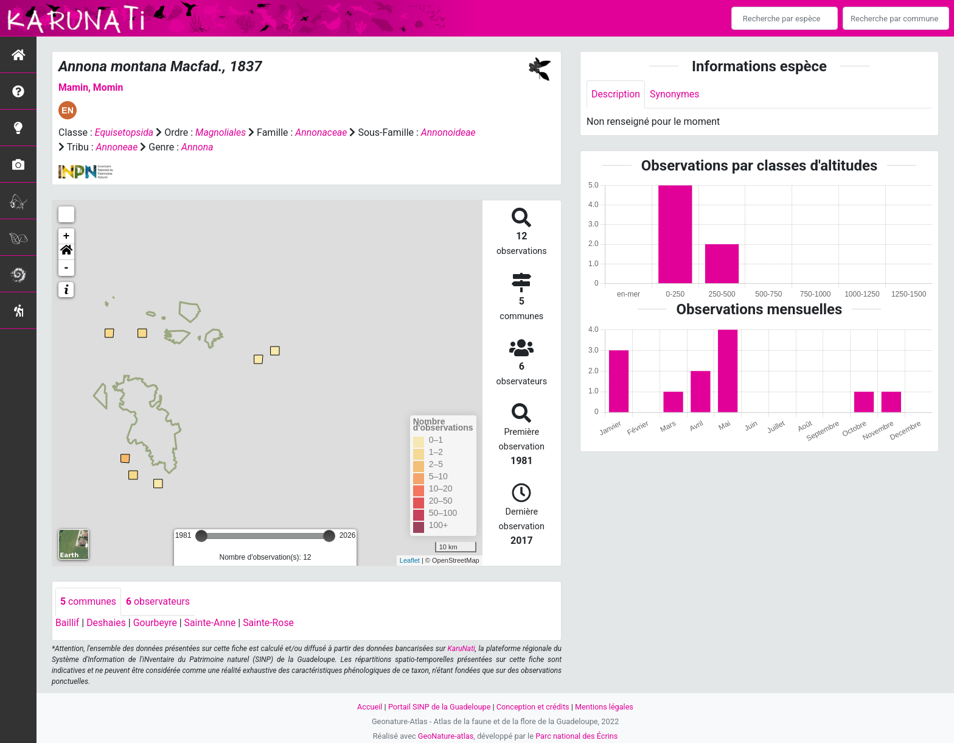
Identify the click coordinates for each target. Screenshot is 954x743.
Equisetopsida (125, 132)
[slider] (201, 536)
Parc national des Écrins (577, 736)
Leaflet (410, 560)
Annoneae (174, 147)
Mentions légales (605, 706)
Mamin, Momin (91, 87)
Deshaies (107, 623)
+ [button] (66, 236)
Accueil (368, 706)
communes (88, 601)
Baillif (67, 623)
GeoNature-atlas (445, 736)
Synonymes (675, 94)
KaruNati (461, 648)
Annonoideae (86, 147)
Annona (256, 147)
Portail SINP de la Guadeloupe (439, 706)
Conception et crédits (533, 706)
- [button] (66, 268)
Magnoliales (221, 132)
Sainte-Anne (212, 623)
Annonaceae (322, 132)
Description (616, 94)
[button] (66, 252)
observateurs (159, 601)
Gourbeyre (156, 623)
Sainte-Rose (270, 623)
